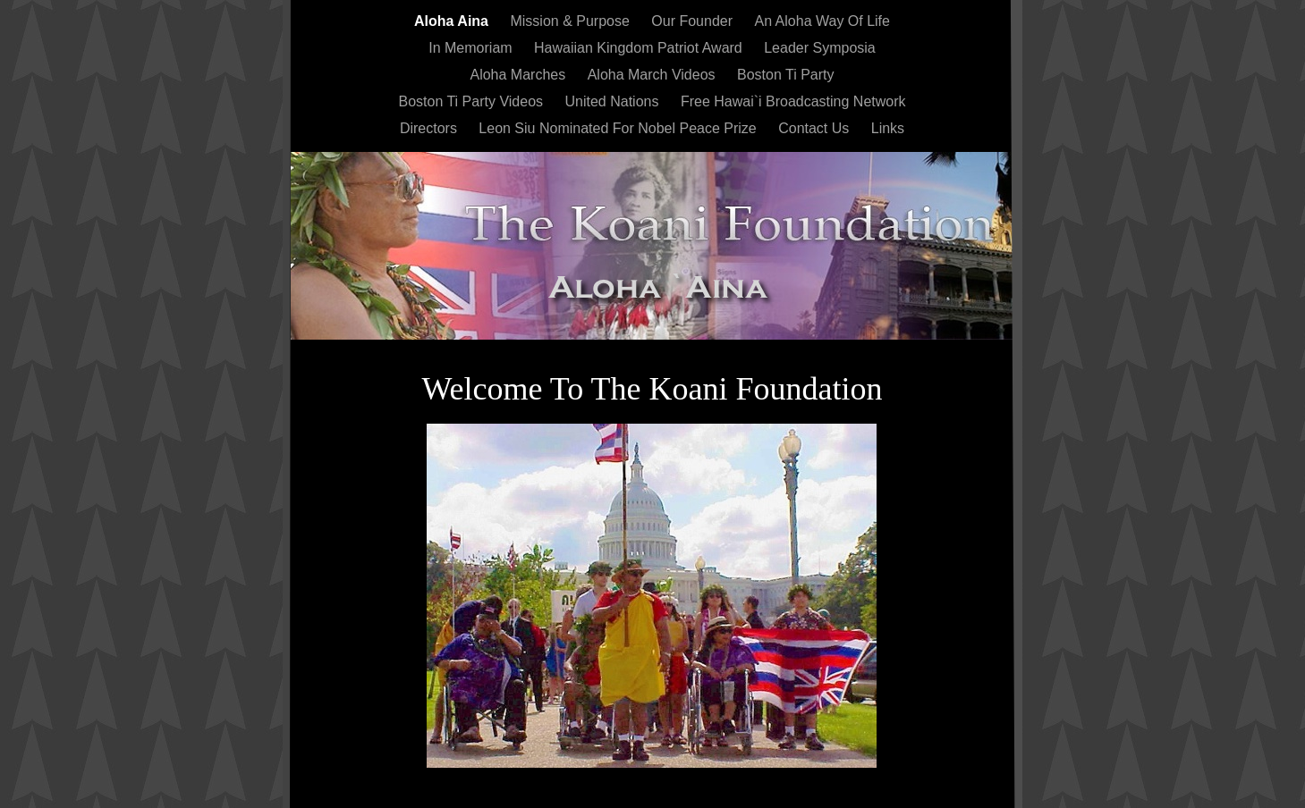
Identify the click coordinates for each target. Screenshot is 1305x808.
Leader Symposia (820, 47)
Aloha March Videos (653, 74)
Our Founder (693, 21)
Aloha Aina (453, 21)
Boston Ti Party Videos (472, 101)
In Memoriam (472, 47)
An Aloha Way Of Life (821, 21)
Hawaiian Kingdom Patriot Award (640, 47)
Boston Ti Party (786, 74)
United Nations (613, 101)
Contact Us (815, 128)
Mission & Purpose (571, 21)
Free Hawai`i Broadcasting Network (793, 101)
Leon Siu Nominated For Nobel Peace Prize (619, 128)
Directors (430, 128)
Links (887, 128)
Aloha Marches (519, 74)
